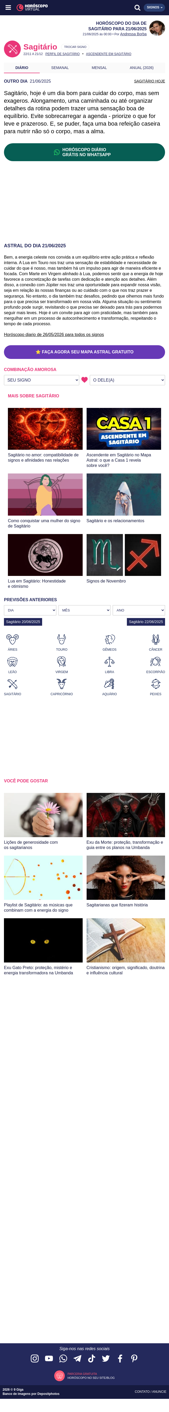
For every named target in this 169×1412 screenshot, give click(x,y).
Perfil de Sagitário (62, 54)
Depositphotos (48, 1394)
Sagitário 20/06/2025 (23, 622)
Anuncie (159, 1392)
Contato (143, 1392)
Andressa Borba (133, 34)
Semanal (60, 68)
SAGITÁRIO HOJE (149, 81)
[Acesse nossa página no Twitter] (105, 1359)
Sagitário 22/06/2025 (146, 622)
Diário (22, 68)
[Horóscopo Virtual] (46, 7)
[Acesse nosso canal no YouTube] (48, 1359)
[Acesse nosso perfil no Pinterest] (134, 1359)
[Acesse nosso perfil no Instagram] (34, 1359)
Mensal (99, 68)
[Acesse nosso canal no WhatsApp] (63, 1359)
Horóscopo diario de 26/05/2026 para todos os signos (54, 334)
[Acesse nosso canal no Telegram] (77, 1359)
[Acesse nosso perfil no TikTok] (91, 1359)
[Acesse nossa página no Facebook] (120, 1359)
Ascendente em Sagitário (108, 54)
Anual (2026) (142, 68)
